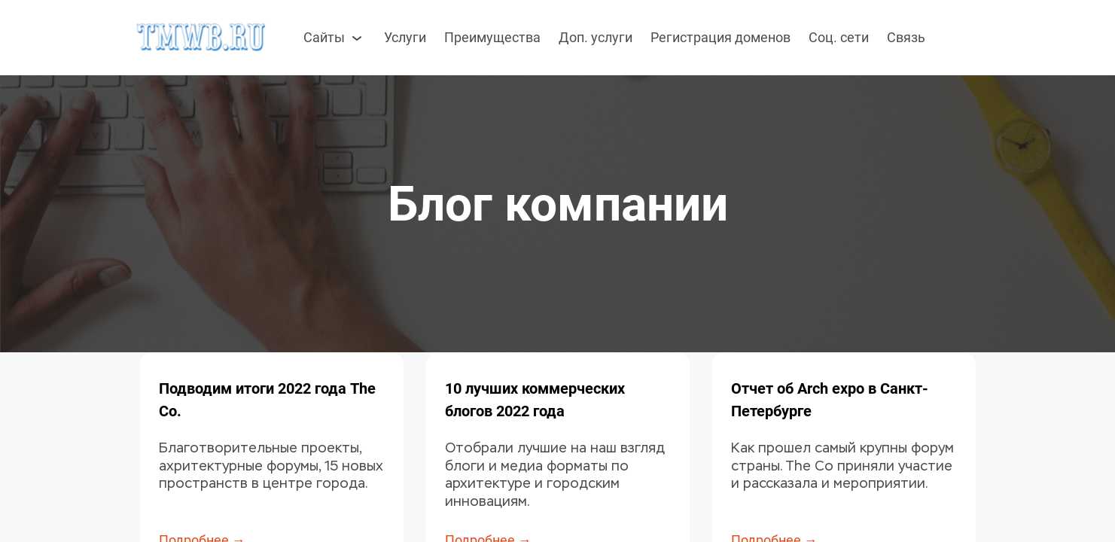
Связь (906, 37)
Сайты (334, 38)
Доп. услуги (595, 37)
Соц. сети (839, 37)
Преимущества (492, 37)
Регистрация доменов (720, 37)
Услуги (405, 37)
